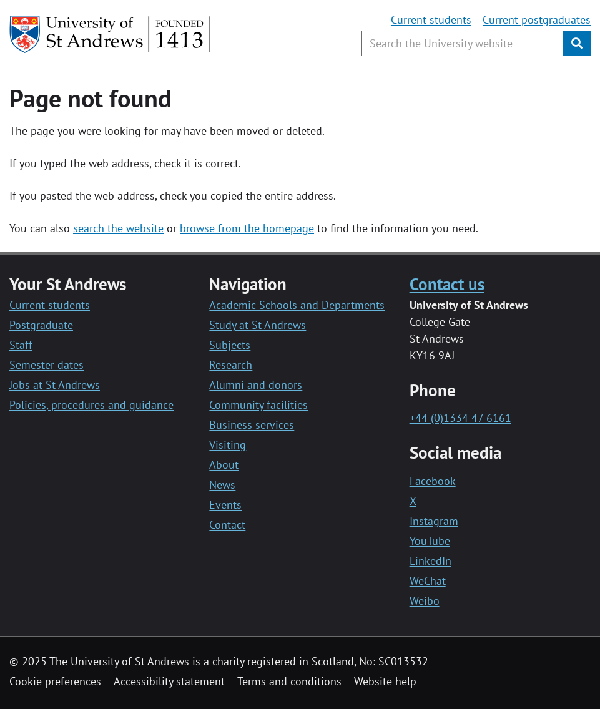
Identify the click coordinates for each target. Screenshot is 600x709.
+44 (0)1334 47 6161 (460, 418)
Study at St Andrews (257, 325)
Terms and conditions (289, 681)
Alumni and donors (255, 385)
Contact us (447, 284)
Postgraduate (41, 325)
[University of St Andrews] (110, 34)
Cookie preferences (55, 681)
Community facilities (258, 405)
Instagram (434, 521)
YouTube (430, 541)
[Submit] (577, 43)
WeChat (428, 581)
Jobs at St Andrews (54, 385)
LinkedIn (430, 561)
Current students (431, 19)
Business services (251, 425)
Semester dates (46, 365)
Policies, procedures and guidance (91, 405)
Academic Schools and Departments (297, 305)
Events (225, 504)
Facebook (433, 481)
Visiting (227, 445)
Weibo (425, 601)
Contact (227, 524)
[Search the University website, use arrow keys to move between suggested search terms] (462, 43)
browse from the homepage (247, 228)
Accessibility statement (169, 681)
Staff (20, 345)
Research (230, 365)
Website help (385, 681)
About (224, 464)
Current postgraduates (537, 19)
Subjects (229, 345)
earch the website (121, 228)
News (222, 484)
